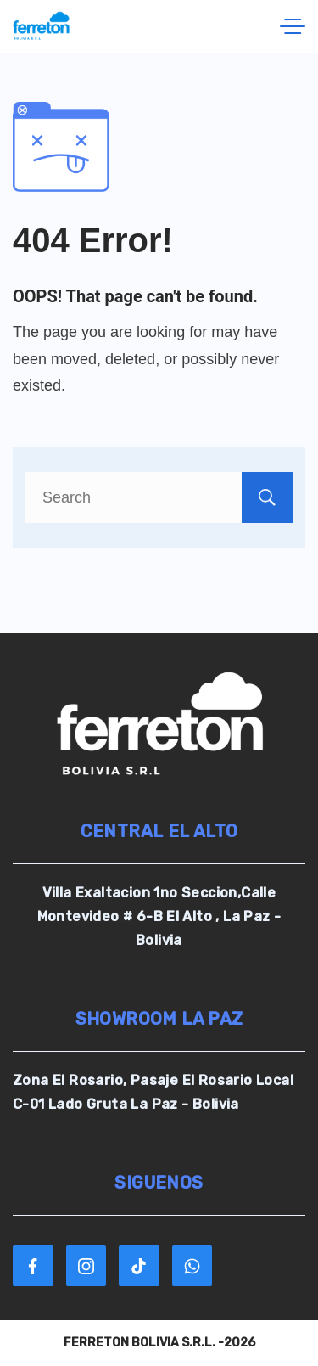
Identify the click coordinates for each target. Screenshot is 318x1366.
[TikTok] (139, 1265)
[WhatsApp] (192, 1265)
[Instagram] (86, 1265)
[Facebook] (33, 1265)
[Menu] (292, 26)
